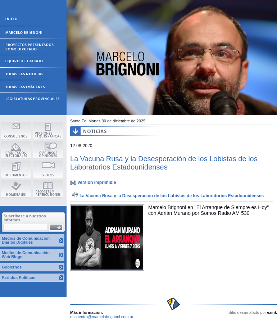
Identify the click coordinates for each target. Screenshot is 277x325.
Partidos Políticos (18, 277)
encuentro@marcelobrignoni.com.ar (101, 317)
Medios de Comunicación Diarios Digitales (26, 240)
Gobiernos (12, 267)
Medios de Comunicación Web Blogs (26, 254)
